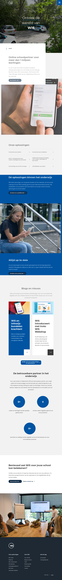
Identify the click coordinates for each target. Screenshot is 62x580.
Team (25, 562)
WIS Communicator (13, 562)
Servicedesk (27, 566)
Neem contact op (28, 481)
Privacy (52, 574)
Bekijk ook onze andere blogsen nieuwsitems (30, 362)
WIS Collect (11, 557)
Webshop (11, 559)
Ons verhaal (27, 557)
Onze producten (14, 481)
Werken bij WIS (27, 564)
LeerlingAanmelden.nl (13, 566)
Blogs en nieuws (28, 559)
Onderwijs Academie (13, 570)
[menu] (59, 2)
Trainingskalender (44, 559)
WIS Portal (11, 568)
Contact (26, 568)
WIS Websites (12, 564)
